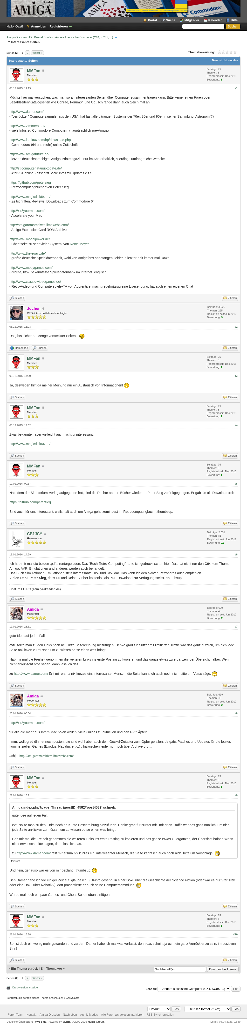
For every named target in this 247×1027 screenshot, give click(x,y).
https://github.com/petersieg (30, 182)
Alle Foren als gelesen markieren (122, 1014)
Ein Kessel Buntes (41, 37)
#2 (236, 326)
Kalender (215, 20)
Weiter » (37, 52)
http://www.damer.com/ (26, 112)
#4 (236, 425)
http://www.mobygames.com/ (31, 268)
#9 (236, 795)
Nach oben (70, 1014)
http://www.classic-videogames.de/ (35, 282)
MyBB (66, 1021)
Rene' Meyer (79, 244)
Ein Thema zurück (24, 968)
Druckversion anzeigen (25, 987)
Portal (152, 20)
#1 (236, 88)
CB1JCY (34, 534)
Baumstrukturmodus (225, 60)
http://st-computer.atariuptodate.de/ (35, 168)
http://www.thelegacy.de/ (27, 253)
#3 (236, 375)
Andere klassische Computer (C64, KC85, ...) (84, 37)
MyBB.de (40, 1021)
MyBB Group (96, 1021)
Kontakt (31, 1014)
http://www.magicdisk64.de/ (29, 197)
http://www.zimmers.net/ (27, 126)
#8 (236, 713)
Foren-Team (15, 1014)
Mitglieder (192, 20)
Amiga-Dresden (17, 37)
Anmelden (38, 26)
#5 (236, 483)
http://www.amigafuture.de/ (29, 154)
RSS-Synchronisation (160, 1014)
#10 (235, 934)
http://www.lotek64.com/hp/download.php (40, 140)
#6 (236, 554)
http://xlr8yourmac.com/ (27, 211)
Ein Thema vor (51, 968)
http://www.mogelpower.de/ (29, 239)
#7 (236, 626)
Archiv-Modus (89, 1014)
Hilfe (234, 20)
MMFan (33, 71)
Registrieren (58, 26)
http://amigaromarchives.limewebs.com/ (39, 225)
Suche (170, 20)
